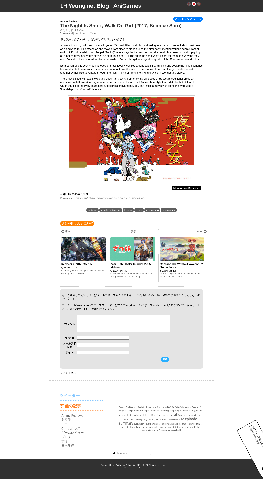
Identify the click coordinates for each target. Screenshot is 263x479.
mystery (139, 410)
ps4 (133, 410)
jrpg (195, 423)
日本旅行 (67, 445)
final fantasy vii (166, 427)
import (147, 410)
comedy (151, 419)
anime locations (158, 410)
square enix (150, 423)
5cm (161, 430)
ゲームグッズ (71, 428)
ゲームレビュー (72, 432)
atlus (178, 414)
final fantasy (132, 407)
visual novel (188, 410)
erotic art (92, 210)
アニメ (66, 424)
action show (172, 419)
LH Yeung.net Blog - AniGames (100, 6)
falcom (122, 407)
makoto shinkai (192, 427)
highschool (139, 415)
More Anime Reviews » (186, 188)
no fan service (152, 427)
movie (139, 210)
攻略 (64, 441)
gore (171, 415)
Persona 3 (196, 407)
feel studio (143, 407)
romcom (141, 427)
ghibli (175, 423)
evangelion (139, 423)
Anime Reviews (72, 415)
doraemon (186, 407)
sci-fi (181, 419)
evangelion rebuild (172, 430)
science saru (152, 210)
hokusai (128, 210)
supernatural (168, 210)
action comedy (161, 415)
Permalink (66, 197)
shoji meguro (176, 410)
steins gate (179, 427)
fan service (174, 407)
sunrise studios (126, 415)
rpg (167, 410)
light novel (132, 427)
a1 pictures (161, 419)
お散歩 (66, 419)
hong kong (142, 419)
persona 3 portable (157, 407)
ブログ (66, 437)
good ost (198, 410)
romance (168, 423)
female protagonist (111, 210)
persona (160, 423)
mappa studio (124, 410)
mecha (155, 430)
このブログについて (131, 467)
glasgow (187, 415)
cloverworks (145, 430)
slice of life (149, 415)
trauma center (186, 423)
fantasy (133, 419)
